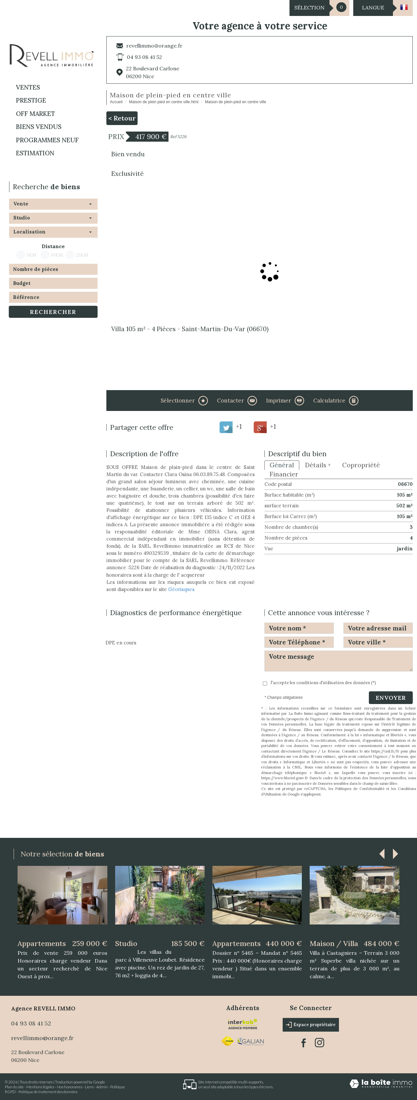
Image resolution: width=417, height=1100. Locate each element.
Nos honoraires (69, 1086)
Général (282, 465)
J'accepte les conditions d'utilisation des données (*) (323, 682)
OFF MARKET (35, 114)
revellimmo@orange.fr (154, 45)
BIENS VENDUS (38, 127)
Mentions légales (40, 1086)
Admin (102, 1086)
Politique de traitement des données (48, 1091)
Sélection (309, 7)
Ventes (28, 87)
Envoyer (391, 697)
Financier (284, 474)
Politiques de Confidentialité (359, 788)
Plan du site (14, 1086)
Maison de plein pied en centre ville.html (163, 102)
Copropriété (361, 465)
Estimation (35, 153)
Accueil (116, 102)
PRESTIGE (31, 100)
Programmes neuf (47, 140)
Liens (89, 1086)
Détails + (318, 465)
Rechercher (53, 312)
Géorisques (181, 589)
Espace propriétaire (311, 1025)
